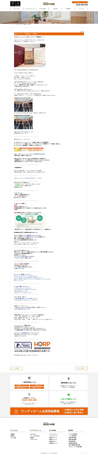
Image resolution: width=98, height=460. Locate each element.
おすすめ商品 (43, 8)
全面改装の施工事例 (73, 443)
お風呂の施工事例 (72, 437)
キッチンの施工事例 (73, 434)
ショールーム (81, 8)
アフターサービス (33, 439)
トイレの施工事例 (72, 435)
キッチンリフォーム (53, 434)
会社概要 (12, 434)
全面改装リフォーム (53, 443)
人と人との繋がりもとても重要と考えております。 (25, 289)
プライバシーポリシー (84, 453)
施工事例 (55, 8)
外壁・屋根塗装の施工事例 (74, 444)
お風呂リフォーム (53, 437)
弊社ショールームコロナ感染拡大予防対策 (24, 178)
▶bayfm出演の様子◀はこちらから (22, 308)
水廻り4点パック (52, 441)
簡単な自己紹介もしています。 (21, 290)
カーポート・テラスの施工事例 (75, 446)
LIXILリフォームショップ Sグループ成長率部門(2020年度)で (31, 154)
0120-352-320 (82, 5)
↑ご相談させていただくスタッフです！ (23, 287)
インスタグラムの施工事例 (21, 256)
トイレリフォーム (53, 435)
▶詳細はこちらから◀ (19, 268)
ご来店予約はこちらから (80, 2)
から (21, 286)
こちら (20, 197)
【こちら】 (35, 235)
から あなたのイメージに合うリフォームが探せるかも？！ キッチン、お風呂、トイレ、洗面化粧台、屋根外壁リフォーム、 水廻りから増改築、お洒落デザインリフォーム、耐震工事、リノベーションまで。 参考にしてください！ (32, 277)
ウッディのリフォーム (30, 8)
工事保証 (32, 437)
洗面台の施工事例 (72, 439)
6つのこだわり (33, 434)
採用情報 (68, 8)
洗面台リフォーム (53, 439)
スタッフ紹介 (13, 437)
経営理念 (12, 435)
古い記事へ (17, 368)
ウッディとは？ (16, 8)
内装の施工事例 (72, 441)
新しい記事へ (81, 368)
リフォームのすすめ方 (34, 435)
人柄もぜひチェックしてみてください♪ (23, 292)
